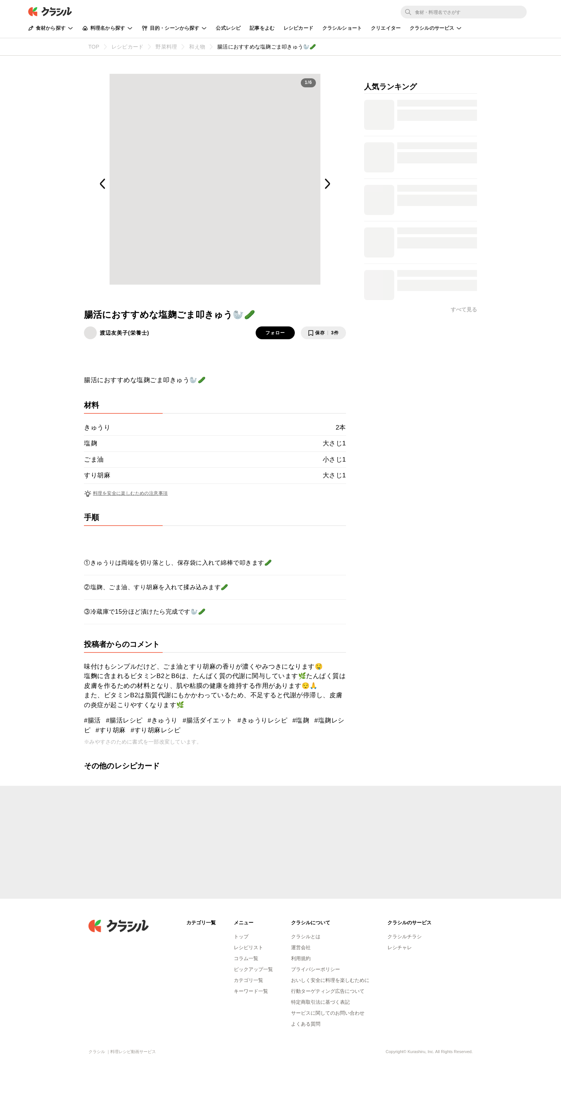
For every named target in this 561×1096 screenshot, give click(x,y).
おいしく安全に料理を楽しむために (330, 980)
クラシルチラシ (404, 936)
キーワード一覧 (251, 991)
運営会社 (301, 947)
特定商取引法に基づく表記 (320, 1002)
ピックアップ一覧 (253, 969)
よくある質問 (305, 1024)
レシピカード (298, 28)
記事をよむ (262, 28)
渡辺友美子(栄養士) (124, 333)
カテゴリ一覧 (248, 980)
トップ (241, 936)
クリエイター (386, 28)
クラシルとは (305, 936)
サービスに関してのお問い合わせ (327, 1013)
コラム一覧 (246, 958)
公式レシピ (228, 28)
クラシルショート (342, 28)
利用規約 (301, 958)
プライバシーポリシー (315, 969)
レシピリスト (248, 947)
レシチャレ (399, 947)
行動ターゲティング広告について (327, 991)
